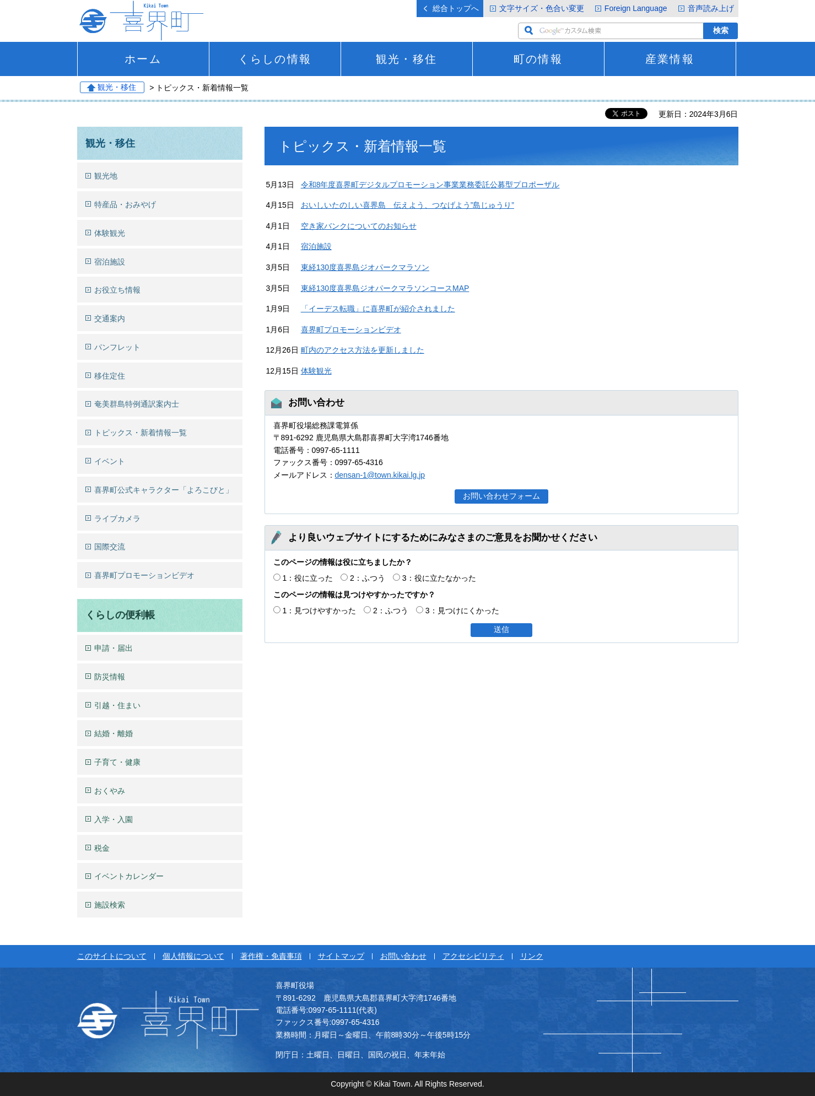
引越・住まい (117, 705)
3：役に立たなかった (439, 578)
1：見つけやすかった (319, 610)
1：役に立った (307, 578)
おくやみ (109, 790)
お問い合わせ (403, 956)
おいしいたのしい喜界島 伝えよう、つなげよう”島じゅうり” (407, 205)
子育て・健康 (117, 762)
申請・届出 (113, 648)
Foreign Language (635, 8)
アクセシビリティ (473, 956)
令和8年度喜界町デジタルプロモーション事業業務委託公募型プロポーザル (430, 184)
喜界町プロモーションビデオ (351, 329)
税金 (102, 848)
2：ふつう (367, 578)
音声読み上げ (711, 8)
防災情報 (109, 676)
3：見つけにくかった (462, 610)
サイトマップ (341, 956)
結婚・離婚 (113, 733)
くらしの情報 (274, 59)
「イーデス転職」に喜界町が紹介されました (378, 308)
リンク (531, 956)
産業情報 (669, 59)
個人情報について (193, 956)
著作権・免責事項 (271, 956)
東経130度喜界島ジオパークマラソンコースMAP (385, 288)
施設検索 (109, 904)
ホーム (143, 59)
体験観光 (316, 370)
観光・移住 (406, 59)
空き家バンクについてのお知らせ (359, 226)
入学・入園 (113, 819)
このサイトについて (112, 956)
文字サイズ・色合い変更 (541, 8)
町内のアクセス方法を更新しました (362, 349)
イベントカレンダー (129, 876)
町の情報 (538, 59)
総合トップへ (456, 8)
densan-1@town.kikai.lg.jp (380, 475)
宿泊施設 (316, 246)
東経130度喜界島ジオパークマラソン (365, 267)
